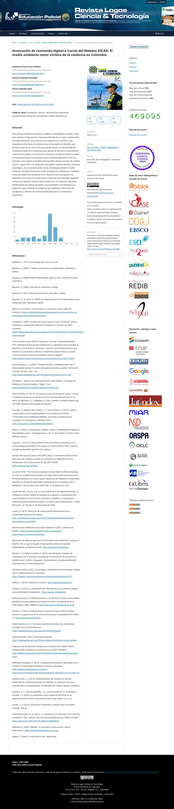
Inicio (14, 42)
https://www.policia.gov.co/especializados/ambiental (36, 630)
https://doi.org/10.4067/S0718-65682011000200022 (35, 721)
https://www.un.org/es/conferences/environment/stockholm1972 (42, 576)
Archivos (23, 33)
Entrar (162, 2)
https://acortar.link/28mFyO (25, 465)
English (132, 63)
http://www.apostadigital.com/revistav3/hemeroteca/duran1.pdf (41, 374)
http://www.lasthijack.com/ (59, 582)
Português (134, 71)
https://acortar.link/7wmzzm (56, 547)
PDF (90, 122)
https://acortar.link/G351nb (28, 618)
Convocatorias (37, 33)
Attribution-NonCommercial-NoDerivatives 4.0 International (131, 772)
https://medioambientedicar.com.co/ (41, 730)
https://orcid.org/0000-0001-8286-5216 (28, 84)
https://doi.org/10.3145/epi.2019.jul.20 (56, 605)
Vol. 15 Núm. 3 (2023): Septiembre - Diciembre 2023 (51, 42)
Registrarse (152, 2)
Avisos (51, 33)
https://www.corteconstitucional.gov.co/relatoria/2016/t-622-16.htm (43, 358)
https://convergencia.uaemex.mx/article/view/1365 (35, 387)
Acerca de (63, 33)
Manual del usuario (138, 135)
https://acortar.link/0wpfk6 (53, 592)
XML (114, 122)
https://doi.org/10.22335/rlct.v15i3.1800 (35, 104)
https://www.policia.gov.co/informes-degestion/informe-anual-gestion (44, 640)
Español (132, 67)
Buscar (159, 33)
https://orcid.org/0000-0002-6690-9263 (28, 95)
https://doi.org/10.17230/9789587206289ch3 (32, 423)
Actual (12, 33)
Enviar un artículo (139, 46)
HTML (102, 122)
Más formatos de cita (97, 254)
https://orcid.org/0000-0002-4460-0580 (28, 73)
